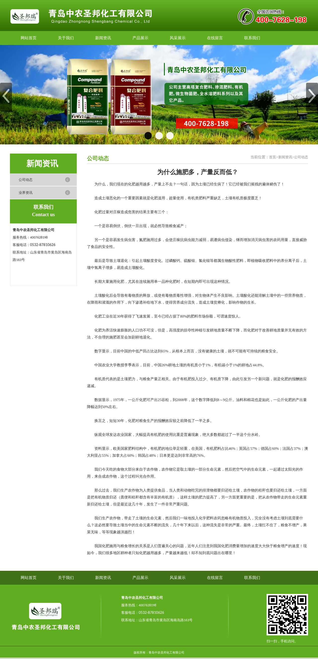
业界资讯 (26, 193)
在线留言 (215, 38)
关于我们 (66, 38)
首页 (272, 157)
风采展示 (178, 38)
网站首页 (29, 38)
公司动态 (26, 180)
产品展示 (140, 38)
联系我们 (252, 38)
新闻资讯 (103, 38)
